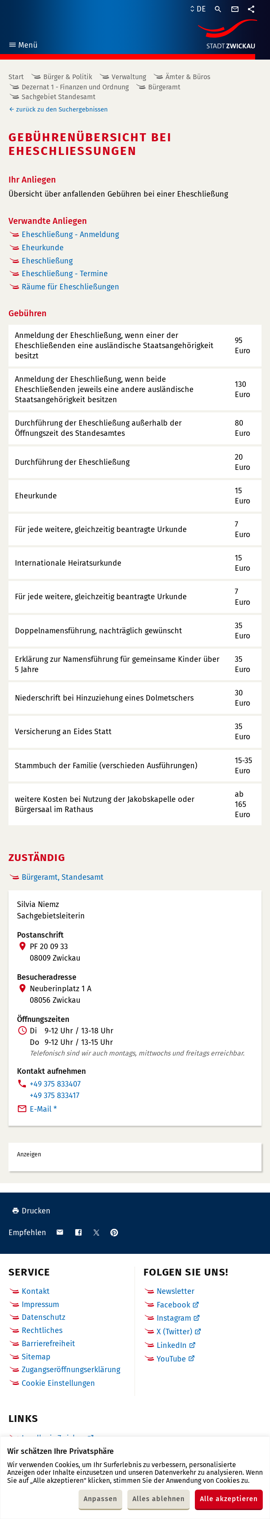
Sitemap (36, 1357)
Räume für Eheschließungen (70, 287)
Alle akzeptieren (229, 1499)
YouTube (171, 1359)
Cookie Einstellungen (58, 1383)
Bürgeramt (164, 87)
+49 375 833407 (55, 1084)
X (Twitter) (174, 1331)
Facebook (173, 1305)
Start (16, 77)
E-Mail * (43, 1109)
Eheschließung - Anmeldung (70, 234)
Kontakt (36, 1291)
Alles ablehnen (158, 1499)
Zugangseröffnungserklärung (71, 1369)
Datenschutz (43, 1317)
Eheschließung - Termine (65, 273)
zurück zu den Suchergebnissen (62, 109)
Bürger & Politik (67, 77)
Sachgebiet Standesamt (59, 97)
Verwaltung (129, 77)
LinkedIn (172, 1345)
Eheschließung (47, 261)
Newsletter (175, 1291)
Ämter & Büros (188, 77)
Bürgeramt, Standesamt (63, 877)
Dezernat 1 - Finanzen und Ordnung (75, 87)
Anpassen (100, 1499)
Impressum (40, 1304)
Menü (22, 46)
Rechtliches (42, 1330)
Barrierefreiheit (48, 1343)
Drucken (31, 1211)
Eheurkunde (43, 247)
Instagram (174, 1318)
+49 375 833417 (54, 1095)
